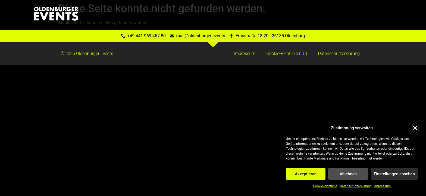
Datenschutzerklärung (356, 186)
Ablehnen (348, 173)
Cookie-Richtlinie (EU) (286, 53)
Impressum (382, 186)
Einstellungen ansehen (394, 173)
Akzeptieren (306, 173)
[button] (415, 128)
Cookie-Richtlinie (325, 186)
